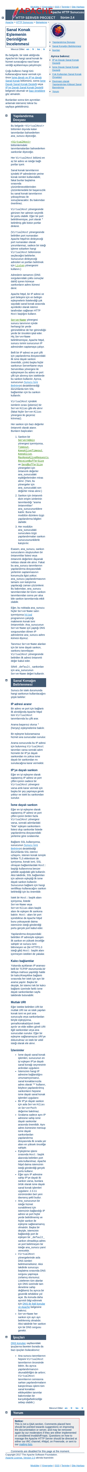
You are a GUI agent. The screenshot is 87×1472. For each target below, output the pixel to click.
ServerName (18, 320)
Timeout (23, 447)
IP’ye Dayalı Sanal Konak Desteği (24, 87)
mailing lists (25, 1444)
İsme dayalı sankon (24, 804)
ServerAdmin (26, 440)
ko (39, 49)
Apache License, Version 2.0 (20, 1457)
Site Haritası (78, 6)
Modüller (35, 6)
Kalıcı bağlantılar (22, 960)
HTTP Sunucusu (24, 22)
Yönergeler (47, 6)
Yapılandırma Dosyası (63, 42)
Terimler (65, 6)
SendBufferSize (32, 464)
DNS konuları (18, 1343)
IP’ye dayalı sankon (24, 770)
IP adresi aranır (21, 704)
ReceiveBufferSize (31, 460)
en (28, 49)
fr (33, 49)
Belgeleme (41, 22)
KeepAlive (25, 454)
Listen (19, 265)
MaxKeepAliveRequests (33, 457)
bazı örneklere (37, 90)
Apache (9, 22)
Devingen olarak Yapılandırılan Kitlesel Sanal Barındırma (67, 84)
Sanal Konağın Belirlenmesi (66, 46)
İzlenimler (17, 1050)
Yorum (55, 91)
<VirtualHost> (21, 141)
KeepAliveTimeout (30, 450)
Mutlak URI (18, 1002)
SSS (57, 6)
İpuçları (56, 50)
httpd (28, 614)
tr (44, 49)
